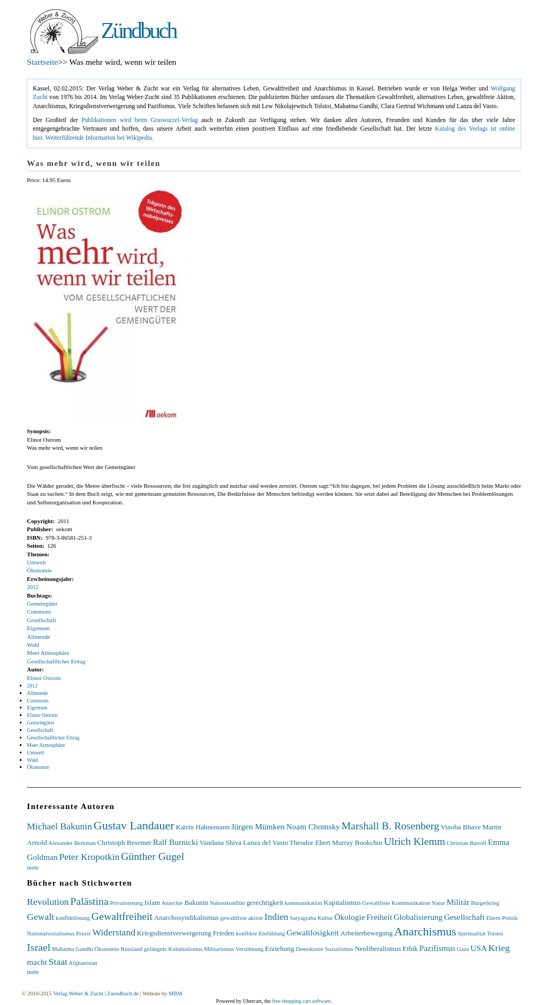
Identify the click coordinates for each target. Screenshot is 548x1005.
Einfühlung (271, 933)
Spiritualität (471, 933)
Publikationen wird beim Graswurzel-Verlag (139, 120)
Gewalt (40, 916)
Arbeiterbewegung (366, 933)
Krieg (499, 947)
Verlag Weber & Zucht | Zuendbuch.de (96, 993)
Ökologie (349, 916)
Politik (509, 918)
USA (478, 948)
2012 (33, 587)
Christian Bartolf (466, 843)
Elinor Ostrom (43, 678)
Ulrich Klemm (414, 841)
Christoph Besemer (124, 842)
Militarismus (219, 949)
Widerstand (114, 932)
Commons (39, 611)
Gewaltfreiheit (122, 916)
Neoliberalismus (378, 948)
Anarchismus (425, 931)
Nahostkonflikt (227, 903)
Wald (33, 644)
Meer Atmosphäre (48, 652)
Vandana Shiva (221, 842)
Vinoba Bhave (460, 827)
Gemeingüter (42, 603)
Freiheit (379, 916)
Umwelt (36, 562)
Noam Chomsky (313, 826)
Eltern (493, 918)
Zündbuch (138, 30)
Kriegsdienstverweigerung (174, 933)
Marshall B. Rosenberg (390, 826)
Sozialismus (339, 949)
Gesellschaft (41, 620)
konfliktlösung (73, 918)
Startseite (42, 61)
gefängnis (155, 949)
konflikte (246, 933)
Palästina (89, 901)
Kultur (325, 918)
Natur (438, 903)
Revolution (47, 901)
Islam (152, 902)
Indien (276, 916)
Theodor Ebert (310, 842)
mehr (33, 867)
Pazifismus (437, 948)
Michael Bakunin (59, 826)
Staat (58, 961)
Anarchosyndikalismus (186, 917)
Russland (131, 949)
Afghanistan (82, 962)
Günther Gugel (152, 856)
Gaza (463, 949)
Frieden (223, 933)
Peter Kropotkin (89, 856)
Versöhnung (249, 949)
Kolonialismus (185, 949)
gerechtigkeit (265, 902)
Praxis (83, 933)
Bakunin (196, 902)
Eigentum (38, 628)
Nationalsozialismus (50, 933)
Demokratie (309, 949)
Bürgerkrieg (485, 903)
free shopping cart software (301, 1001)
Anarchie (171, 903)
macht (37, 961)
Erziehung (279, 948)
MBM (175, 993)
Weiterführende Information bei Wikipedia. (99, 137)
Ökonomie (39, 570)
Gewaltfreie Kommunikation (396, 903)
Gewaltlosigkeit (312, 932)
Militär (457, 901)
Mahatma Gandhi (72, 949)
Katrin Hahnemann (203, 827)
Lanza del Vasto (265, 842)
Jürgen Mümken (258, 826)
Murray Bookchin (357, 842)
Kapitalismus (342, 902)
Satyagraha (303, 918)
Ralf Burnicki (175, 842)
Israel (38, 947)
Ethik (410, 948)
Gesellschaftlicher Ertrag (56, 661)
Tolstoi (495, 933)
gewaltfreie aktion (241, 918)
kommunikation (303, 903)
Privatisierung (126, 903)
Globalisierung (417, 916)
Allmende (38, 636)
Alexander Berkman (72, 843)
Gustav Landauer (134, 825)
